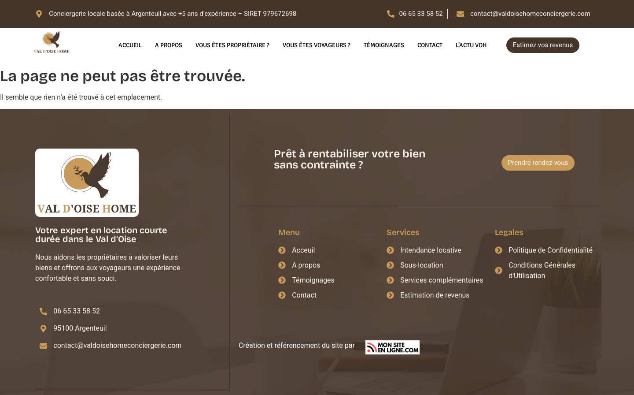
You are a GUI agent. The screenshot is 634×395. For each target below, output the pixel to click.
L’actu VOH (471, 45)
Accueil (130, 45)
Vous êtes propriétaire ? (232, 45)
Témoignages (384, 45)
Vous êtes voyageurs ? (316, 45)
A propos (168, 45)
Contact (429, 45)
